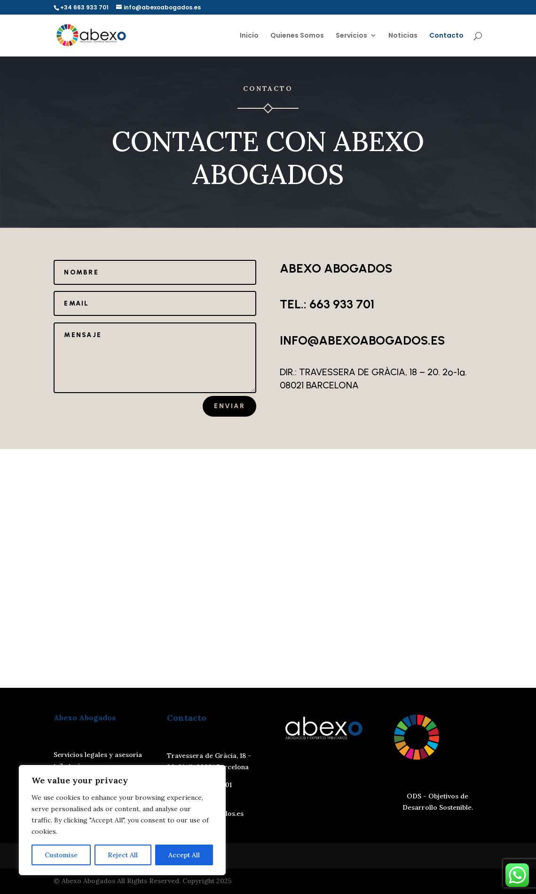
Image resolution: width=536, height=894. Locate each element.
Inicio (249, 36)
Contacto (446, 36)
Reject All (123, 855)
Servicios (351, 36)
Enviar (229, 406)
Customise (61, 855)
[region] (122, 820)
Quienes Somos (297, 36)
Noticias (403, 36)
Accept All (184, 855)
